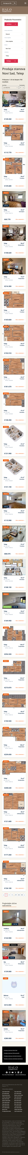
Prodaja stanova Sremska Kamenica (13, 1058)
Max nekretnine (17, 1104)
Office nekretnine (6, 1097)
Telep (7, 55)
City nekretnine (17, 1091)
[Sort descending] (23, 87)
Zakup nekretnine (18, 1109)
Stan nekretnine (5, 1102)
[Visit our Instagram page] (10, 1072)
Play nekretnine (5, 1104)
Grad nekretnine (6, 1091)
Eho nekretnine (17, 1098)
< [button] (3, 895)
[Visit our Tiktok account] (21, 1072)
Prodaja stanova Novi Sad (10, 1050)
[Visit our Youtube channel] (12, 1072)
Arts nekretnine (5, 1107)
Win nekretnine (17, 1100)
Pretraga (11, 61)
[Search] (14, 3)
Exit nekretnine (17, 1102)
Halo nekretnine (18, 1097)
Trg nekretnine (17, 1105)
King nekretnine (5, 1105)
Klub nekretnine (5, 1098)
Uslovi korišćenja (20, 1074)
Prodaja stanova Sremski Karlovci (12, 1056)
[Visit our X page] (15, 1072)
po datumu (7, 88)
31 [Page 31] (16, 895)
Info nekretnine (17, 1093)
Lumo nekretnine (18, 1111)
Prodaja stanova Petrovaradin (11, 1053)
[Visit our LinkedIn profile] (18, 1072)
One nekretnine (17, 1107)
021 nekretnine (5, 1093)
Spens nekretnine (6, 1100)
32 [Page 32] (19, 895)
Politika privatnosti (8, 1074)
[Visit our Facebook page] (7, 1072)
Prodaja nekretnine (6, 1111)
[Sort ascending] (21, 87)
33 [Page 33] (22, 895)
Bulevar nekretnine (18, 1095)
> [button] (24, 895)
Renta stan (4, 1109)
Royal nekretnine (6, 1095)
